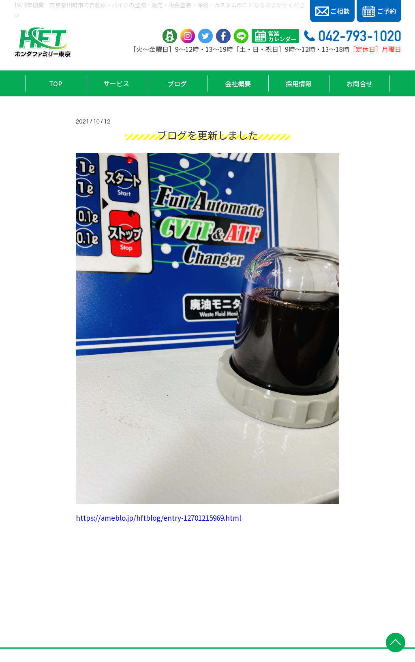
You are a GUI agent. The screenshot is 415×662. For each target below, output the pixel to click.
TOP (55, 83)
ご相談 (332, 11)
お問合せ (359, 83)
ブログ (177, 83)
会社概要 (238, 83)
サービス (116, 83)
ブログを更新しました (207, 135)
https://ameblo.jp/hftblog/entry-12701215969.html (158, 518)
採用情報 (299, 83)
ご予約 (379, 11)
